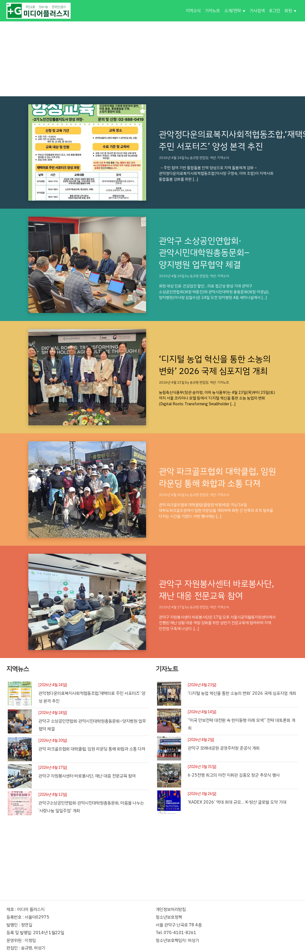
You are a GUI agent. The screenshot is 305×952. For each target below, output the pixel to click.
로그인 (274, 10)
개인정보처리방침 (171, 909)
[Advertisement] (152, 58)
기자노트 (212, 10)
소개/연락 (232, 10)
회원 (288, 10)
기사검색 (257, 10)
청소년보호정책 (169, 917)
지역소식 (193, 10)
